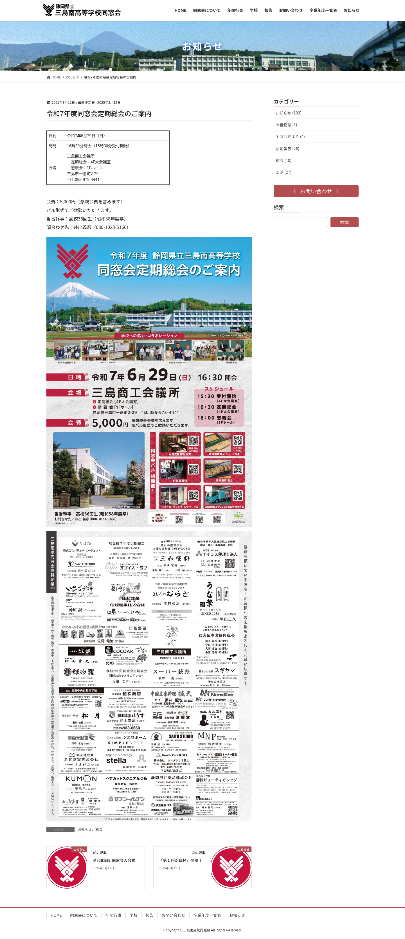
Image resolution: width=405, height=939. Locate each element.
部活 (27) (283, 172)
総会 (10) (283, 160)
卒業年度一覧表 (207, 915)
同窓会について (84, 915)
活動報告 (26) (287, 148)
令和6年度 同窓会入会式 (114, 860)
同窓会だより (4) (290, 136)
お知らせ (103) (289, 113)
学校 (134, 915)
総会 (99, 829)
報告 (150, 915)
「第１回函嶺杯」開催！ (180, 860)
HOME (56, 915)
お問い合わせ (173, 915)
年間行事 (114, 915)
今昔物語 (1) (286, 124)
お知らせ (84, 829)
